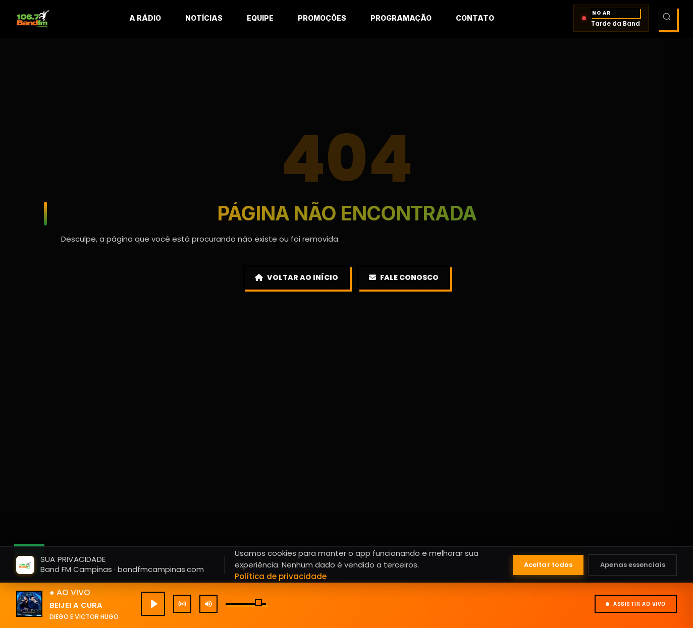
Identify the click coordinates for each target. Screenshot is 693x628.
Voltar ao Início (296, 277)
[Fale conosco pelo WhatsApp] (29, 559)
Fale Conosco (404, 277)
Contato (475, 18)
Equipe (260, 18)
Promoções (322, 18)
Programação (401, 18)
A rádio (145, 18)
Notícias (204, 18)
